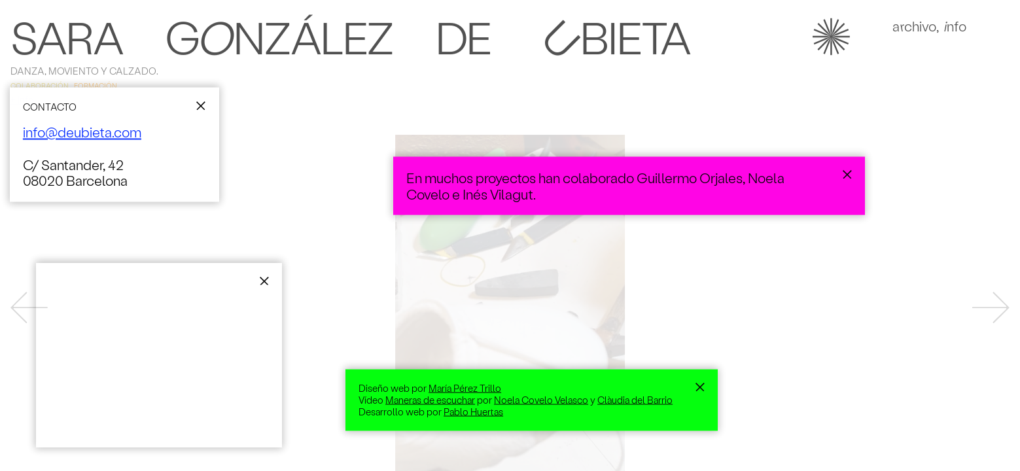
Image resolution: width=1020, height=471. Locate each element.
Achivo (914, 30)
